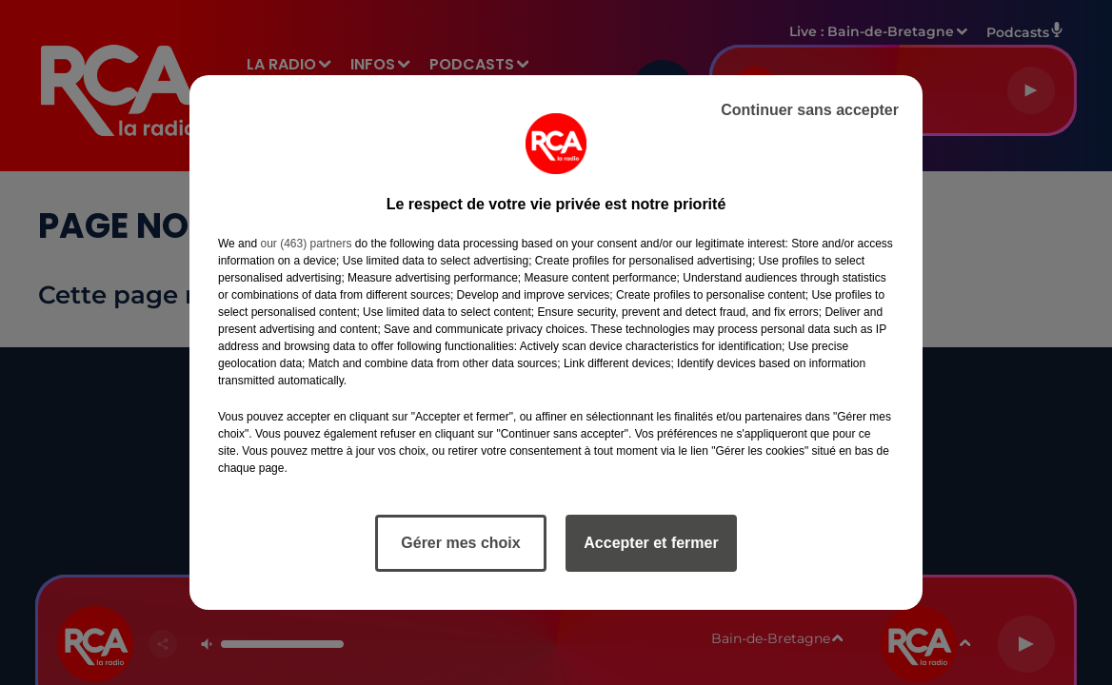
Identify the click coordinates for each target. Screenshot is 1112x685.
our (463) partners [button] (305, 243)
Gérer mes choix (460, 543)
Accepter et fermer (651, 543)
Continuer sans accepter (810, 110)
